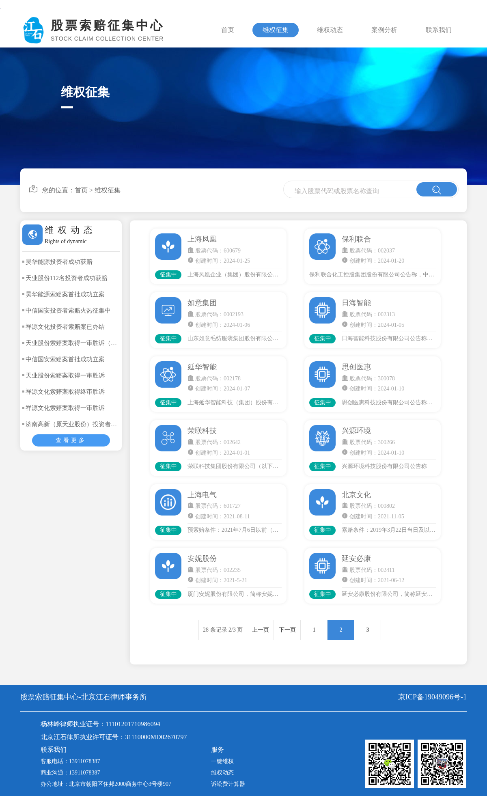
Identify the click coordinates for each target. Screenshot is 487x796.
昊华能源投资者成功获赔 (59, 262)
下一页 (287, 630)
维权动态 (330, 29)
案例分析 (384, 29)
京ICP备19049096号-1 (432, 697)
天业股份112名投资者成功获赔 (67, 278)
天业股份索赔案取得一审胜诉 (65, 375)
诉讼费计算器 (228, 784)
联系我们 (439, 29)
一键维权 (222, 761)
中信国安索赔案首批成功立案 (65, 359)
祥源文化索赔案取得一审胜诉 (65, 408)
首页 (227, 29)
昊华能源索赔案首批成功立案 (65, 294)
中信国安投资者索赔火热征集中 (68, 310)
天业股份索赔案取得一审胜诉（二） (74, 343)
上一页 (260, 630)
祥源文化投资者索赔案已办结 (65, 327)
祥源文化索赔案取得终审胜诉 (65, 391)
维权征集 (276, 29)
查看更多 (71, 440)
